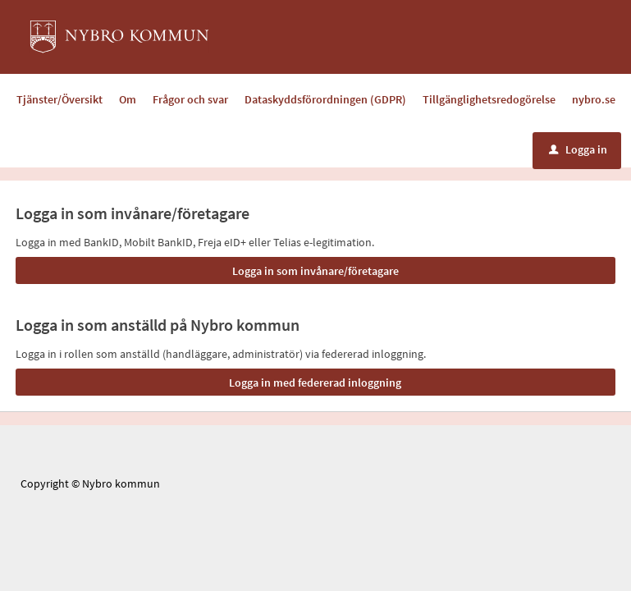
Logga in (578, 149)
